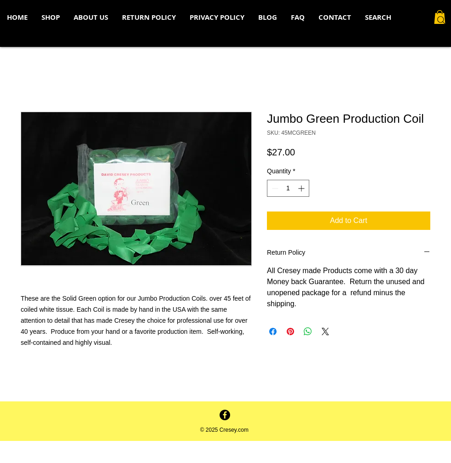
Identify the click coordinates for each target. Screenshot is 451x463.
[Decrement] (274, 188)
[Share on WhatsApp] (307, 331)
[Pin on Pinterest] (290, 331)
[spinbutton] (288, 188)
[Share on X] (325, 331)
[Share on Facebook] (272, 331)
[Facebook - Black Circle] (225, 415)
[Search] (441, 20)
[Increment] (302, 188)
